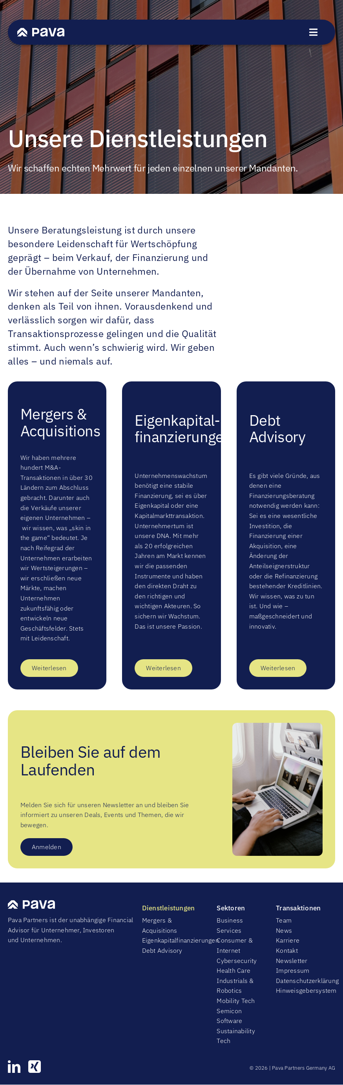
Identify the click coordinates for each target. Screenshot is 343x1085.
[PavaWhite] (40, 31)
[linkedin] (14, 1066)
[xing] (34, 1066)
